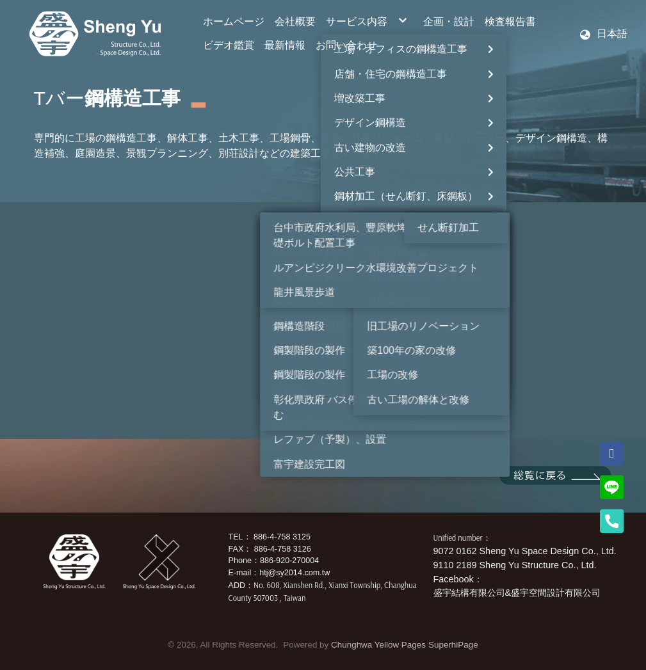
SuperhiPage (453, 645)
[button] (603, 34)
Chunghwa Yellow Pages (378, 645)
